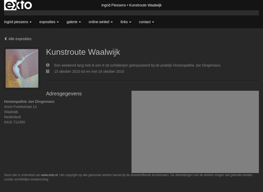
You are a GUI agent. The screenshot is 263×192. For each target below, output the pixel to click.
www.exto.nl (49, 175)
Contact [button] (146, 22)
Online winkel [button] (101, 22)
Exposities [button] (49, 22)
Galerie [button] (74, 22)
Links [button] (125, 22)
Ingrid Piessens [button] (18, 22)
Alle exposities (18, 39)
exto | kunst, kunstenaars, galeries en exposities (18, 5)
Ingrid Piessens (113, 5)
